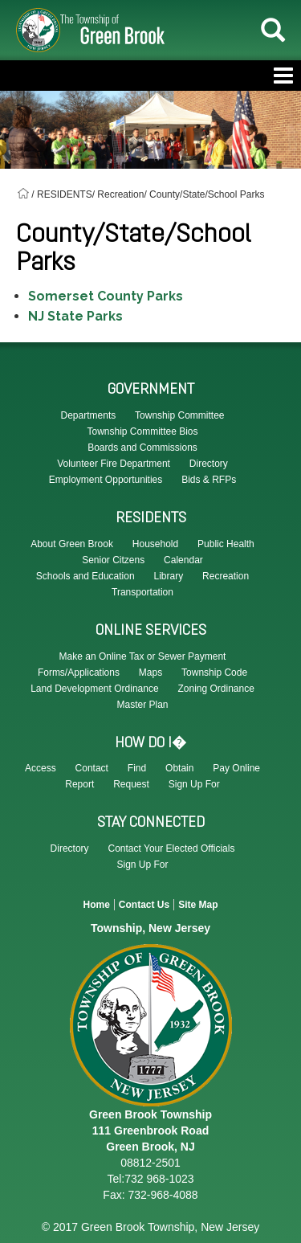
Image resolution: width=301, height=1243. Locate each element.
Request (131, 784)
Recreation (225, 576)
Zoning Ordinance (215, 688)
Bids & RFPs (208, 479)
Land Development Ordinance (94, 688)
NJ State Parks (75, 316)
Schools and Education (85, 576)
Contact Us (144, 904)
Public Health (225, 544)
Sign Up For (194, 784)
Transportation (142, 592)
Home (96, 904)
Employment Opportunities (105, 479)
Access (40, 768)
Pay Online (236, 768)
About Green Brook (72, 544)
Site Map (198, 904)
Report (79, 784)
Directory (70, 848)
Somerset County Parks (105, 296)
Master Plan (142, 704)
